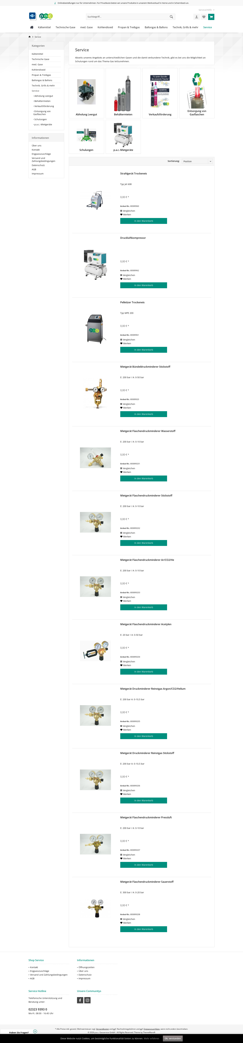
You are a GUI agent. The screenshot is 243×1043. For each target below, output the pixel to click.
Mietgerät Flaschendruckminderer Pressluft (146, 817)
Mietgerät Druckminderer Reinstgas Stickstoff (147, 753)
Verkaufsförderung (44, 106)
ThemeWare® (149, 1032)
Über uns (36, 145)
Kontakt (36, 149)
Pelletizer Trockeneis (132, 302)
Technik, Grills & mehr (43, 85)
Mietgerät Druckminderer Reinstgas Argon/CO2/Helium (153, 688)
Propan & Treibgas (41, 74)
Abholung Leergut (43, 95)
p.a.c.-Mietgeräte (43, 124)
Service (35, 90)
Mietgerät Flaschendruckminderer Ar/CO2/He (147, 560)
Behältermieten (42, 101)
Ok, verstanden (173, 1038)
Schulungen (40, 119)
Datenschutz (38, 165)
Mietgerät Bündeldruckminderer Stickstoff (145, 366)
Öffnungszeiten (87, 967)
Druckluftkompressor (133, 238)
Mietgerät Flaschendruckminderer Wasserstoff (147, 431)
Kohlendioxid (38, 69)
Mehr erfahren (151, 1038)
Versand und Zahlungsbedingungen (43, 159)
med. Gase (37, 64)
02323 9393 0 (38, 1009)
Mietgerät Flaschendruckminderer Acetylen (145, 624)
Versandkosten (102, 1029)
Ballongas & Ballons (42, 80)
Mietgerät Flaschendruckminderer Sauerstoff (147, 881)
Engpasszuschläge (41, 153)
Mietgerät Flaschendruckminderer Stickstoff (146, 495)
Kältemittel (37, 53)
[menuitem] (205, 10)
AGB (34, 169)
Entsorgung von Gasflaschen (42, 113)
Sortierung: (174, 161)
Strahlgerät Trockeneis (133, 173)
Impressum (38, 173)
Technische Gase (40, 59)
